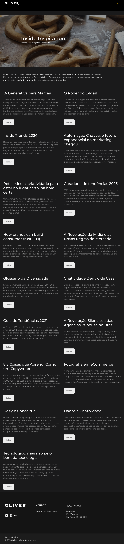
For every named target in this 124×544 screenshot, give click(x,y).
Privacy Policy (11, 537)
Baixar (9, 122)
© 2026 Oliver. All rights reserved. (20, 540)
